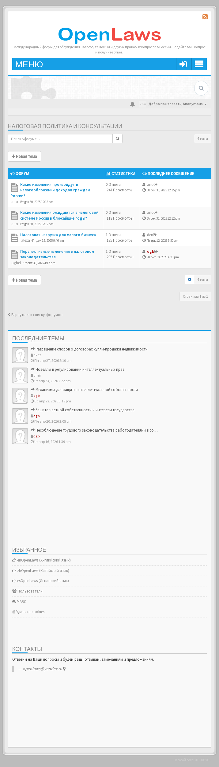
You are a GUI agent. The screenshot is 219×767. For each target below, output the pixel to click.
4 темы (202, 138)
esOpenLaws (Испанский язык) (40, 580)
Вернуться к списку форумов (35, 314)
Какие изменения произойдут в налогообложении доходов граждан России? (50, 190)
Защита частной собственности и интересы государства (82, 410)
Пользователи (27, 591)
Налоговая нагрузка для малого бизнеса (58, 234)
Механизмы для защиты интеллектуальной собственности (84, 389)
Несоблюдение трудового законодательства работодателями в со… (94, 430)
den (150, 234)
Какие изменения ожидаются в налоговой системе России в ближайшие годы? (59, 215)
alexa (25, 240)
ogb (150, 251)
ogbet (16, 262)
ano (14, 201)
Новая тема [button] (24, 156)
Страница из (195, 296)
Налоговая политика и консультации (65, 126)
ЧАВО (19, 601)
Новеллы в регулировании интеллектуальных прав (77, 369)
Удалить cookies (28, 611)
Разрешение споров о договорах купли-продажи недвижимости (89, 349)
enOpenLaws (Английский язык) (41, 560)
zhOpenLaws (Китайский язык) (40, 570)
